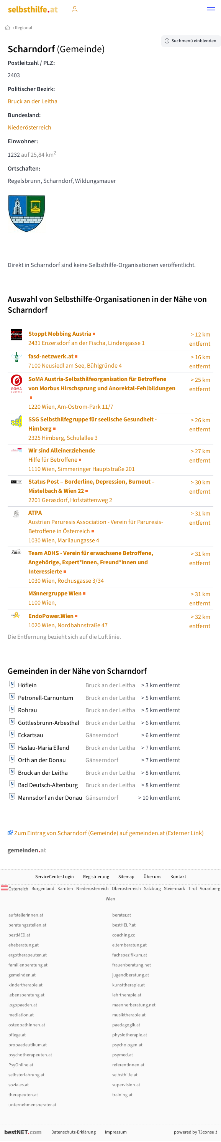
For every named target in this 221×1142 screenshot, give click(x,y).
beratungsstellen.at (27, 925)
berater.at (121, 915)
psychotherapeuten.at (30, 1055)
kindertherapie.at (25, 985)
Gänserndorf (101, 735)
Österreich (14, 889)
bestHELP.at (124, 925)
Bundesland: (24, 115)
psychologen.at (127, 1045)
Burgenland (42, 888)
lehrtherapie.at (126, 995)
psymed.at (122, 1055)
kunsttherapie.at (128, 985)
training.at (122, 1095)
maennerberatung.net (134, 1005)
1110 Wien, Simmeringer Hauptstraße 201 (81, 459)
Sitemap (126, 876)
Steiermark (174, 888)
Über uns (152, 876)
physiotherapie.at (129, 1035)
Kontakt (178, 876)
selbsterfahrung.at (26, 1075)
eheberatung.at (23, 945)
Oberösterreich (126, 888)
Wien (110, 899)
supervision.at (126, 1085)
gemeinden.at (22, 975)
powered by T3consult (195, 1132)
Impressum (116, 1132)
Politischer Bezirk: (31, 89)
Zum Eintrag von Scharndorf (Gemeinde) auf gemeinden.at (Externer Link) (106, 833)
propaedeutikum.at (27, 1045)
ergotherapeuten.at (27, 955)
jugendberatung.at (130, 975)
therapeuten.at (23, 1095)
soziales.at (18, 1085)
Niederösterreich (29, 127)
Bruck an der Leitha (32, 101)
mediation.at (21, 1015)
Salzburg (152, 888)
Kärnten (65, 888)
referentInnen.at (128, 1065)
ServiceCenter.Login (54, 876)
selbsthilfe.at (125, 1075)
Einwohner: (23, 141)
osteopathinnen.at (26, 1025)
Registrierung (96, 876)
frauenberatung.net (131, 965)
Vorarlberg (210, 888)
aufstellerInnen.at (25, 915)
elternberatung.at (129, 945)
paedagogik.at (126, 1025)
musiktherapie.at (129, 1015)
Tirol (192, 888)
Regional (23, 28)
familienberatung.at (27, 965)
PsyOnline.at (20, 1065)
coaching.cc (123, 935)
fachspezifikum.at (129, 955)
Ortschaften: (24, 168)
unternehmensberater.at (32, 1105)
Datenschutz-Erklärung (73, 1132)
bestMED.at (19, 935)
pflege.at (17, 1035)
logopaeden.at (22, 1005)
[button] (211, 10)
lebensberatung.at (26, 995)
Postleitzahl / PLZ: (31, 63)
